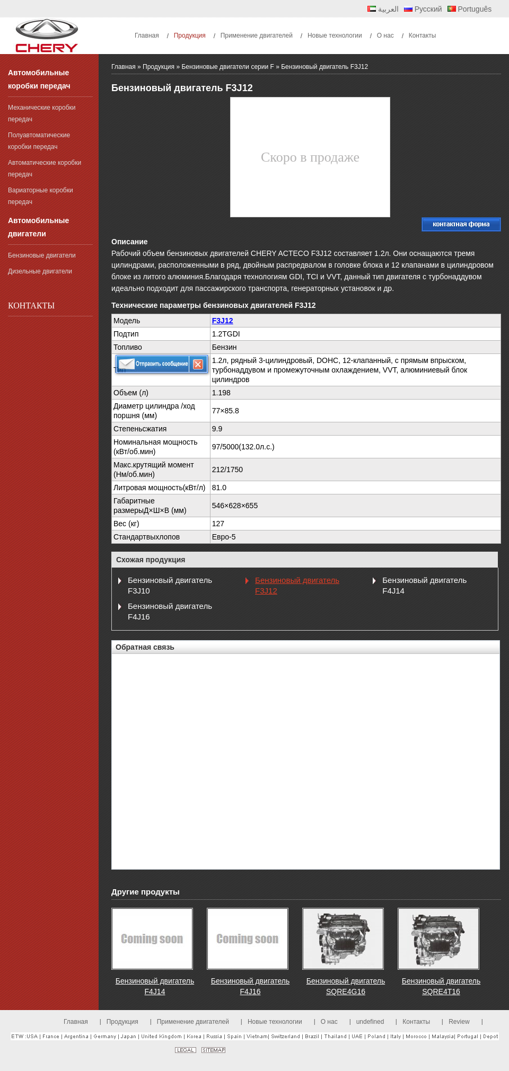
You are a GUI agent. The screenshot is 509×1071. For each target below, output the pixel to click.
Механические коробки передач (42, 113)
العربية (383, 9)
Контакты (31, 305)
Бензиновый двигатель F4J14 (424, 585)
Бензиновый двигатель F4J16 (170, 611)
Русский (423, 9)
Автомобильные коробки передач (39, 79)
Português (469, 9)
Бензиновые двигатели (42, 255)
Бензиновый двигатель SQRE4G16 (345, 986)
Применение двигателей (193, 1021)
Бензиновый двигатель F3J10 (170, 585)
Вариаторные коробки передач (40, 196)
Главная (123, 66)
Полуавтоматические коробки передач (39, 141)
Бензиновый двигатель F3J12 (297, 585)
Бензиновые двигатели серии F (227, 66)
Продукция (158, 66)
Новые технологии (275, 1021)
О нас (329, 1021)
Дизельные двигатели (40, 271)
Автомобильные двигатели (38, 227)
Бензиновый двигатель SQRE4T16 (441, 986)
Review (459, 1021)
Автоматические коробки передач (44, 168)
